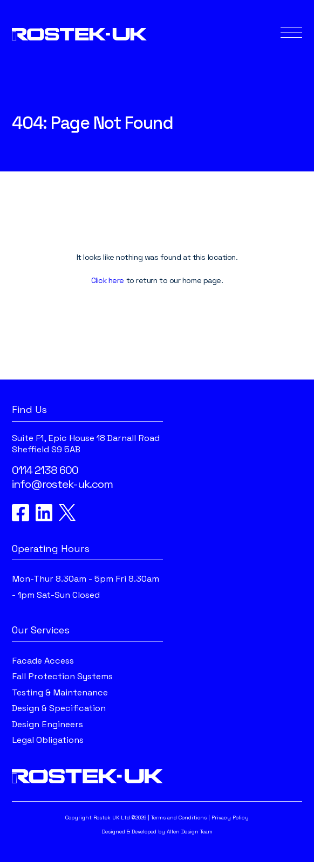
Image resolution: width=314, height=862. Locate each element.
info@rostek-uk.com (62, 484)
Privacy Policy (230, 817)
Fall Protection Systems (62, 676)
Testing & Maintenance (60, 692)
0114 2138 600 (45, 470)
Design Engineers (47, 724)
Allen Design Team (190, 831)
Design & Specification (59, 708)
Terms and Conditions (179, 817)
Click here (108, 280)
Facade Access (43, 660)
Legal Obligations (48, 740)
